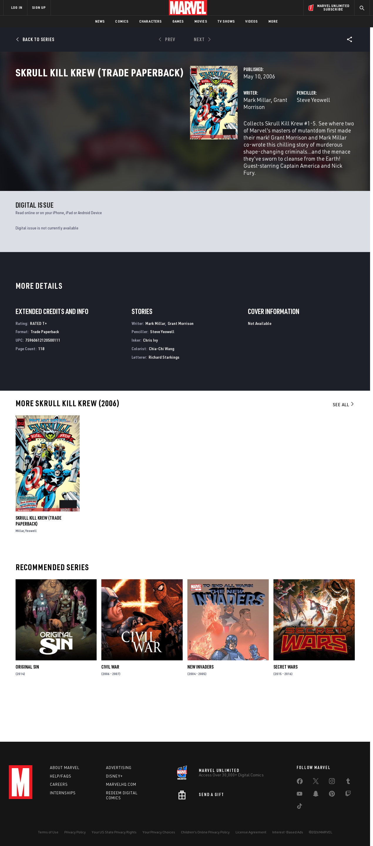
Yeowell (31, 575)
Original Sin (27, 711)
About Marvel (64, 767)
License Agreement (251, 832)
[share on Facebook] (300, 782)
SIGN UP (39, 7)
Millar (20, 575)
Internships (63, 792)
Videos (251, 21)
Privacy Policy (75, 832)
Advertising (119, 767)
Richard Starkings (164, 401)
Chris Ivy (150, 384)
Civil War (110, 711)
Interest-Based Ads (287, 832)
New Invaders (200, 711)
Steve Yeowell (252, 125)
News (100, 21)
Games (178, 21)
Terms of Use (48, 832)
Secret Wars (285, 711)
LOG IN (16, 7)
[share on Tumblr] (348, 782)
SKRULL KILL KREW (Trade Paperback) (38, 565)
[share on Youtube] (300, 795)
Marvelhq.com (121, 784)
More (273, 21)
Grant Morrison (169, 125)
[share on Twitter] (316, 782)
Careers (59, 784)
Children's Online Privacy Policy (205, 832)
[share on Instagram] (332, 782)
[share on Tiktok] (300, 807)
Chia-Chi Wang (161, 392)
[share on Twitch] (348, 795)
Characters (150, 21)
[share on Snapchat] (316, 795)
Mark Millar (135, 125)
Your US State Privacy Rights (114, 832)
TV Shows (226, 21)
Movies (200, 21)
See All (343, 448)
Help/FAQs (60, 776)
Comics (121, 21)
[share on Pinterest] (332, 795)
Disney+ (114, 776)
